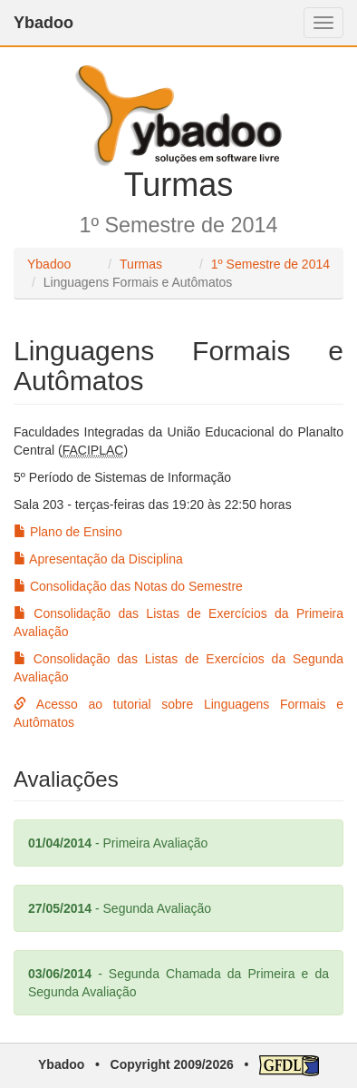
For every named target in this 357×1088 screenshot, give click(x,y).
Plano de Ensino (68, 531)
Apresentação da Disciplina (98, 559)
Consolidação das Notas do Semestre (128, 586)
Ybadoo (43, 23)
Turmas (141, 264)
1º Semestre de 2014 (270, 264)
